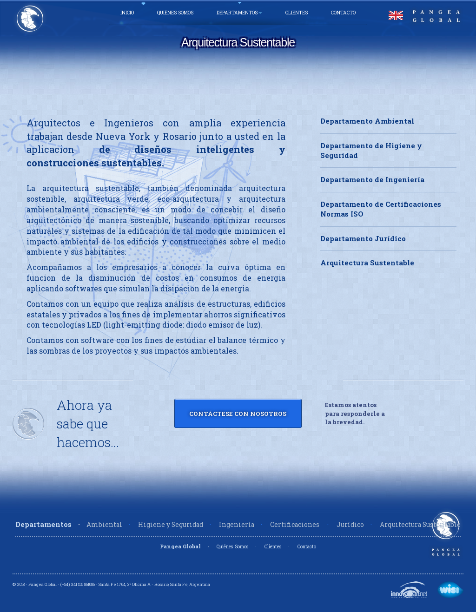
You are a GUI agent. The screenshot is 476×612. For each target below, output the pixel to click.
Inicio (127, 12)
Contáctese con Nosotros (237, 413)
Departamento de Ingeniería (372, 179)
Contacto (343, 12)
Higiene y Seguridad (170, 524)
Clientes (296, 12)
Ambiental (104, 524)
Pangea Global (180, 546)
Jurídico (350, 524)
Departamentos (239, 12)
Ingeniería (236, 524)
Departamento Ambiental (367, 120)
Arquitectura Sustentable (367, 262)
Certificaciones (295, 524)
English (396, 15)
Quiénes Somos (175, 12)
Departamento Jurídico (363, 238)
